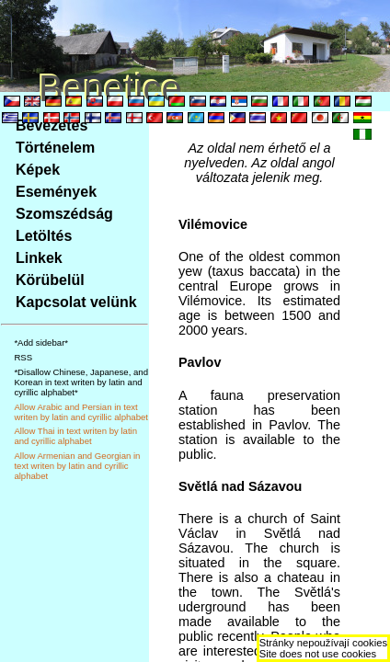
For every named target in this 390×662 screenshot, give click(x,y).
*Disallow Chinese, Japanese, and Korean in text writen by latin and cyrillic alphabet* (81, 382)
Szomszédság (64, 214)
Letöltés (44, 236)
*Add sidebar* (41, 342)
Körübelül (50, 280)
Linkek (39, 258)
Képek (38, 169)
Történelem (55, 147)
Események (56, 192)
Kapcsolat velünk (76, 302)
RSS (23, 357)
